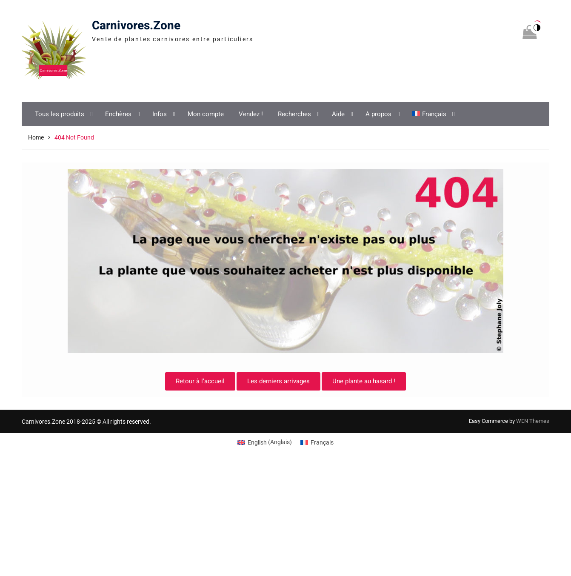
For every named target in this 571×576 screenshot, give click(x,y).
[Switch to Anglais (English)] (264, 442)
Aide (338, 114)
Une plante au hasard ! (363, 381)
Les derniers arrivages (278, 381)
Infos (159, 114)
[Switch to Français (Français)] (317, 442)
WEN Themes (532, 421)
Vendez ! (251, 114)
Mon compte (206, 114)
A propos (378, 114)
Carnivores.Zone (136, 25)
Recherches (294, 114)
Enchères (118, 114)
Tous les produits (59, 114)
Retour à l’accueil (200, 381)
